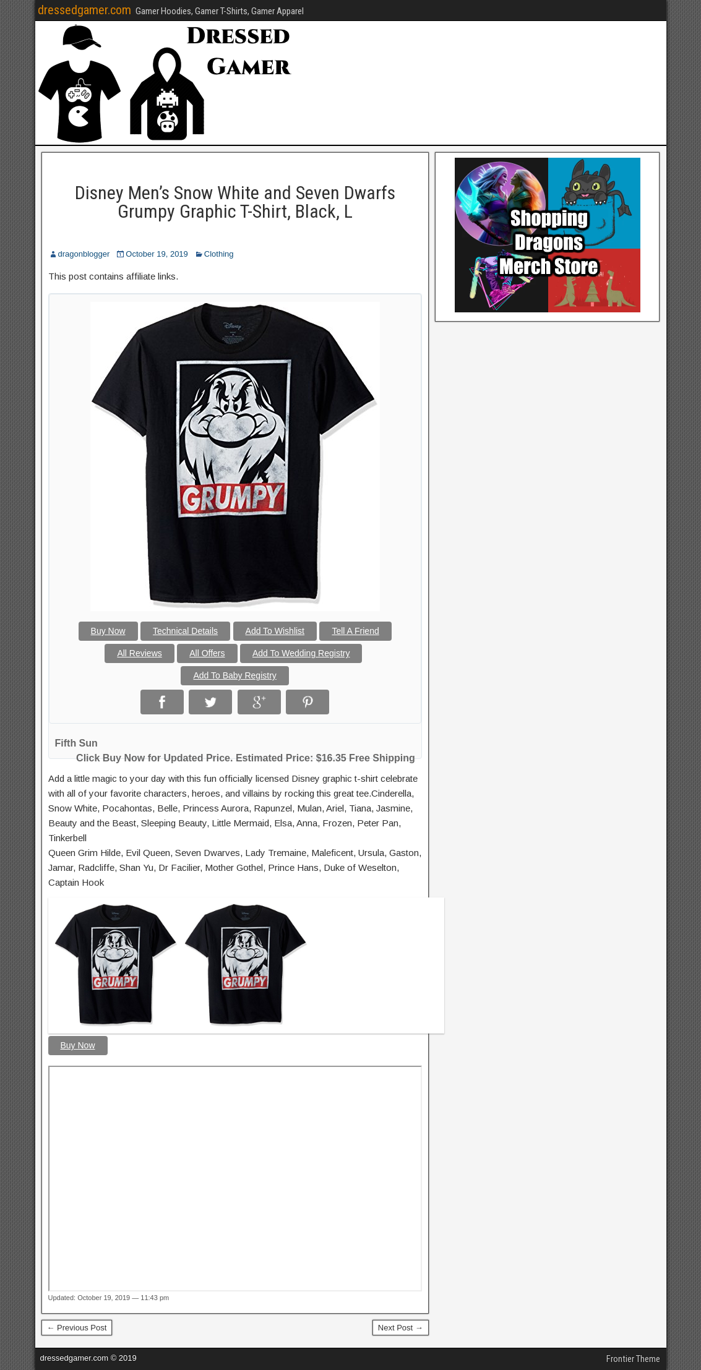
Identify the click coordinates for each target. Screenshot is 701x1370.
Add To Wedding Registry (301, 653)
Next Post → (400, 1327)
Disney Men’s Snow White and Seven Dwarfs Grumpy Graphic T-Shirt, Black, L (235, 202)
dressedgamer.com (84, 9)
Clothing (219, 254)
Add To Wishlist (275, 631)
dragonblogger (84, 254)
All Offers (207, 653)
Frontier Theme (633, 1358)
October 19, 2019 (156, 254)
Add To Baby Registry (234, 675)
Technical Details (185, 631)
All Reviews (139, 653)
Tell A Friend (355, 631)
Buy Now (108, 631)
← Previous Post (77, 1327)
